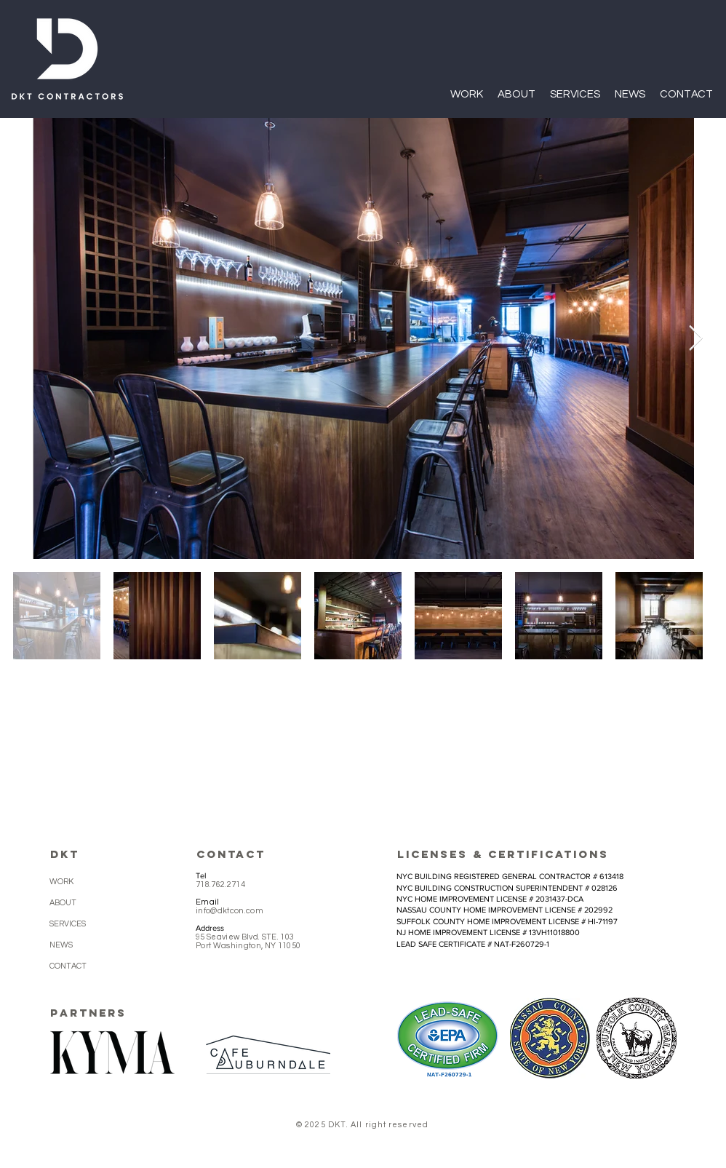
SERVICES (67, 924)
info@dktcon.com (229, 911)
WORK (61, 882)
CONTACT (68, 966)
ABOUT (62, 903)
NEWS (61, 945)
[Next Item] (695, 338)
